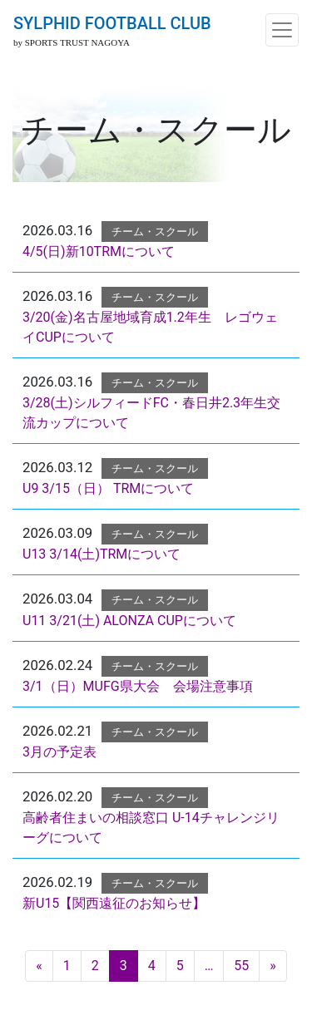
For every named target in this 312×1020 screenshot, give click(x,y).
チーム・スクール (154, 231)
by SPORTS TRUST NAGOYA (71, 42)
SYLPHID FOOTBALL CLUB (112, 23)
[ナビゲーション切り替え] (282, 30)
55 (241, 965)
